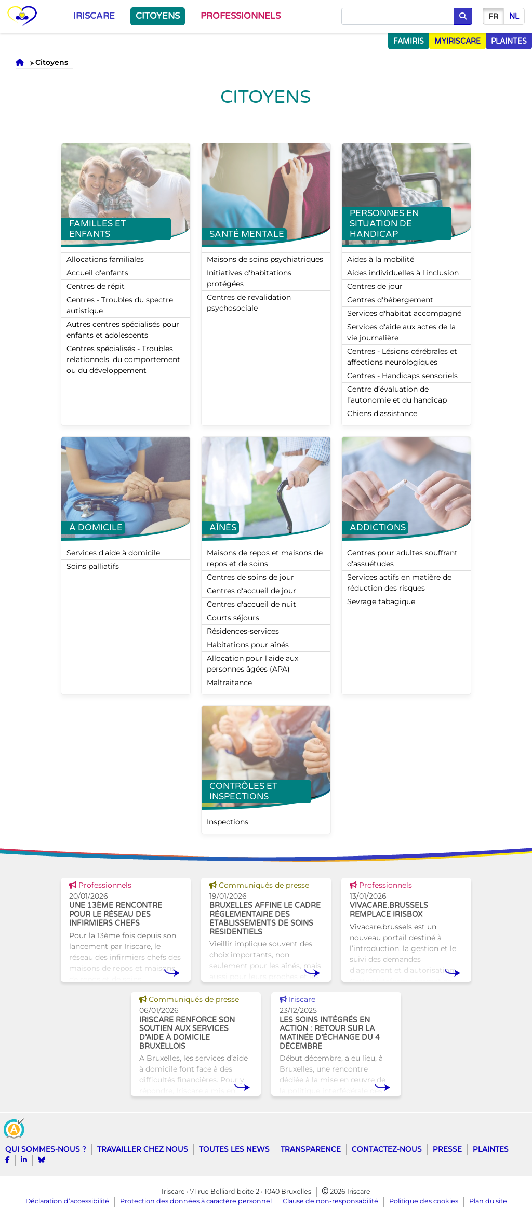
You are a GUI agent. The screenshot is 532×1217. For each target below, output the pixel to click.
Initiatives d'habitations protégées (249, 278)
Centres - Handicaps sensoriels (402, 375)
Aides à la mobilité (380, 259)
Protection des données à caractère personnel (196, 1201)
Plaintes (491, 1149)
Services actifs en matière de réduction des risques (399, 582)
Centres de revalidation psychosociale (249, 302)
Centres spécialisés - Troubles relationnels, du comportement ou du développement (123, 359)
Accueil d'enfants (97, 272)
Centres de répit (95, 286)
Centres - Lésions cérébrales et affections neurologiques (402, 356)
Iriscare (94, 16)
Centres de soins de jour (250, 577)
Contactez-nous (387, 1149)
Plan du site (488, 1201)
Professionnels (241, 16)
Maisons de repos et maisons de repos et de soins (265, 558)
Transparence (311, 1149)
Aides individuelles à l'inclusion (403, 272)
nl (514, 16)
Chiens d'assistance (382, 413)
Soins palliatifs (92, 566)
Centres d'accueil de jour (251, 590)
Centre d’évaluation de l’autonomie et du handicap (397, 394)
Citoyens (158, 16)
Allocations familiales (105, 259)
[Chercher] (397, 16)
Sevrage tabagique (381, 601)
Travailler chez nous (142, 1149)
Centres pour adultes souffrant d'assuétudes (402, 558)
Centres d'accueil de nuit (251, 604)
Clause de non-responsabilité (330, 1201)
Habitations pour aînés (248, 644)
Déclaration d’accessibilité (67, 1201)
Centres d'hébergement (390, 299)
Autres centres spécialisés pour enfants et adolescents (122, 329)
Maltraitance (229, 682)
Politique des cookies (423, 1201)
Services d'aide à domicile (113, 552)
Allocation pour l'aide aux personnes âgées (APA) (252, 663)
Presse (447, 1149)
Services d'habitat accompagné (404, 313)
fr (493, 16)
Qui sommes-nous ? (45, 1149)
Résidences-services (243, 631)
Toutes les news (234, 1149)
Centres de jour (375, 286)
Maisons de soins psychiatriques (265, 259)
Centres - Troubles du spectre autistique (119, 305)
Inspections (227, 821)
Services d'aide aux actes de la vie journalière (401, 332)
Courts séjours (233, 617)
